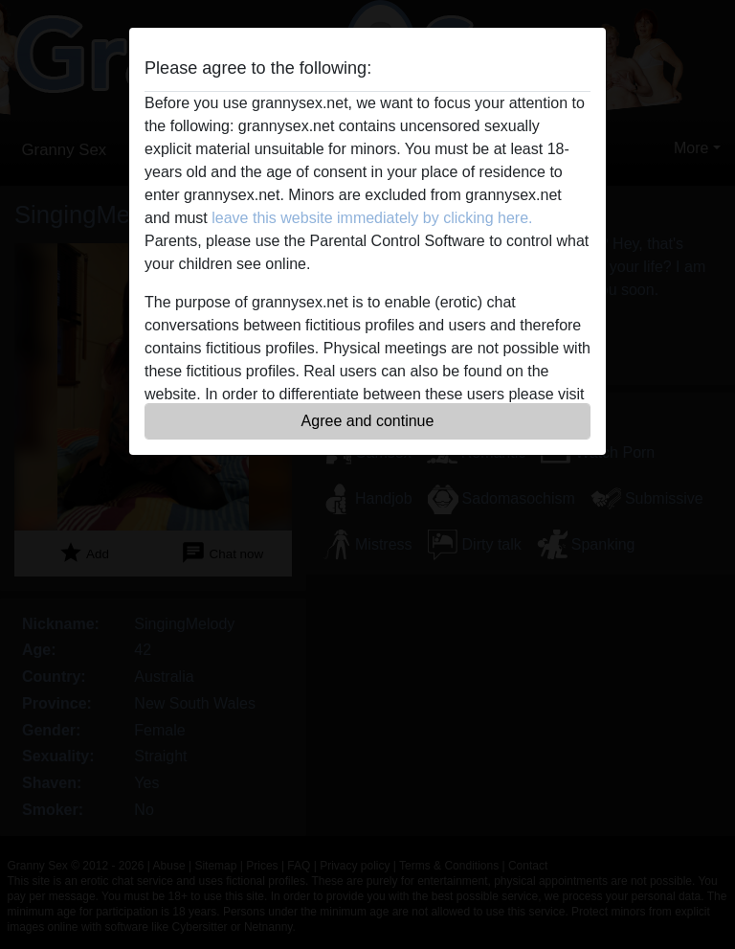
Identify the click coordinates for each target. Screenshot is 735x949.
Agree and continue (367, 421)
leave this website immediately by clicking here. (372, 218)
